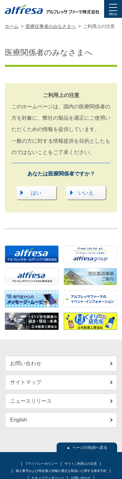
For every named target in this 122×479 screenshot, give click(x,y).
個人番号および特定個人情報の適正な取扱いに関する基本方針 (61, 471)
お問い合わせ (25, 363)
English (18, 420)
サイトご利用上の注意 (80, 463)
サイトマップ (25, 382)
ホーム (12, 26)
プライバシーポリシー (41, 463)
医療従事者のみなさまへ (51, 26)
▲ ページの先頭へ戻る (86, 447)
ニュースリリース (31, 401)
